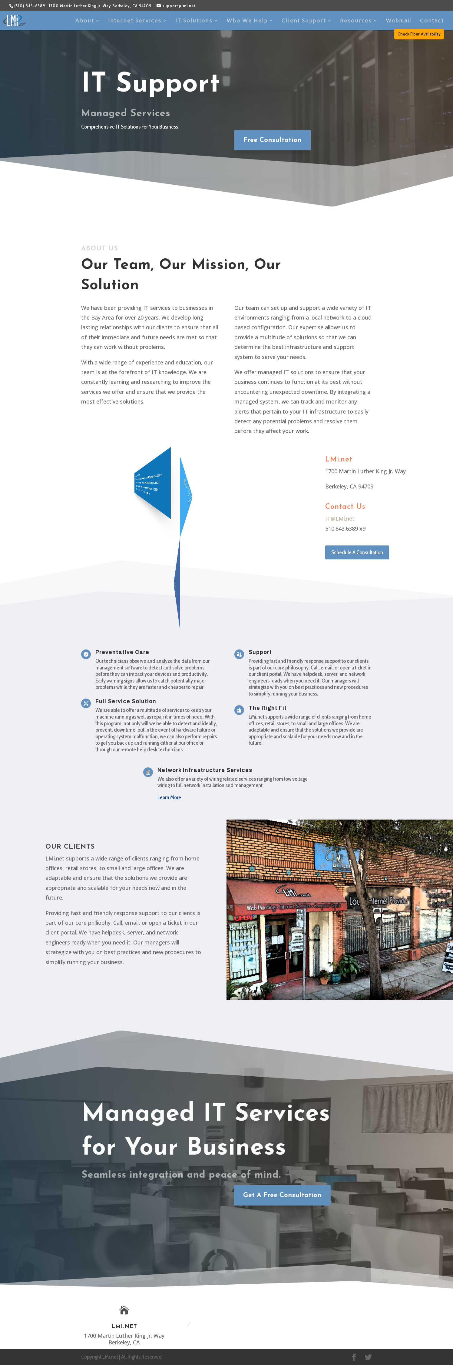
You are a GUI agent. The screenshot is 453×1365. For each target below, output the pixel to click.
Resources (356, 21)
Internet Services (134, 21)
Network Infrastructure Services (204, 770)
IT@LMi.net (340, 518)
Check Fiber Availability (419, 34)
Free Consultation (269, 140)
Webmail (399, 21)
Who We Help (247, 21)
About (84, 21)
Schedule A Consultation (357, 552)
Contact (432, 21)
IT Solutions (194, 21)
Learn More (169, 797)
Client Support (304, 21)
